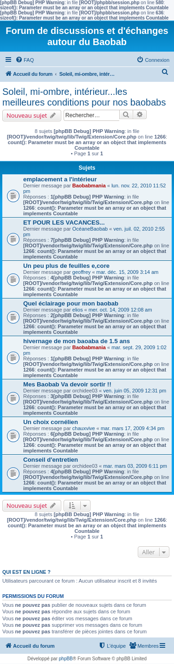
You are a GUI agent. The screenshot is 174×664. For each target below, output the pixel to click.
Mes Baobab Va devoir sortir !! (67, 384)
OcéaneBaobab (90, 229)
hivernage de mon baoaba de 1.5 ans (76, 341)
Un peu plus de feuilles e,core (66, 265)
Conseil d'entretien (50, 459)
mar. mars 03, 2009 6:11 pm (135, 466)
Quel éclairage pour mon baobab (70, 303)
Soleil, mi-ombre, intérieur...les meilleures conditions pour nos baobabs (84, 96)
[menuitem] (24, 60)
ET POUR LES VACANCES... (64, 222)
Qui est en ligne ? (26, 572)
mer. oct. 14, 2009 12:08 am (120, 309)
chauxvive (83, 428)
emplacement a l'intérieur (60, 179)
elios (77, 309)
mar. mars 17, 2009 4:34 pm (133, 428)
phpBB (66, 658)
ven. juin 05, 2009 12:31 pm (134, 390)
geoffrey (81, 272)
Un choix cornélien (50, 421)
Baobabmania (89, 185)
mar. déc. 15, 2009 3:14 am (128, 272)
